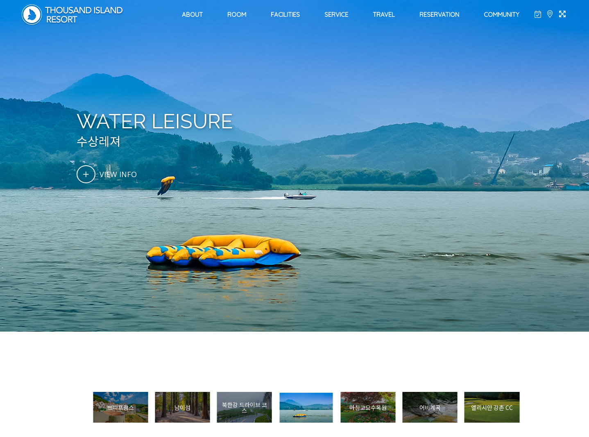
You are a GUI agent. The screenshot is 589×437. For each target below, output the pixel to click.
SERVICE (336, 14)
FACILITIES (285, 14)
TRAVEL (384, 14)
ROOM (236, 14)
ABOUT (192, 14)
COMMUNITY (501, 14)
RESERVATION (439, 14)
